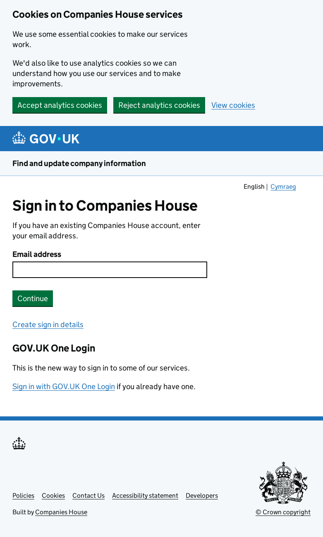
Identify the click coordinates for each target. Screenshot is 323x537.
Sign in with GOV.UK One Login (63, 386)
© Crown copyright (283, 512)
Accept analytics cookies (59, 105)
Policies (23, 495)
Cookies (53, 495)
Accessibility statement (145, 495)
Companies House (61, 512)
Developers (202, 495)
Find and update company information (79, 163)
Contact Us (88, 495)
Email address (36, 254)
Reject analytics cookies (159, 105)
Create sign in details (48, 324)
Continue (32, 298)
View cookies (233, 105)
